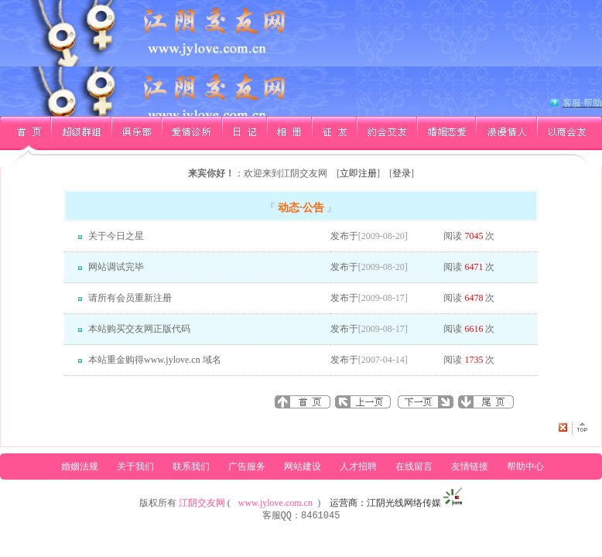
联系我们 (191, 466)
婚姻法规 (79, 466)
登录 (401, 173)
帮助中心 (525, 466)
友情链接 (469, 466)
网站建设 (302, 466)
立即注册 (358, 173)
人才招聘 (358, 466)
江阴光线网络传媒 (404, 502)
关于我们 (135, 466)
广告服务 (246, 466)
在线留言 (414, 466)
